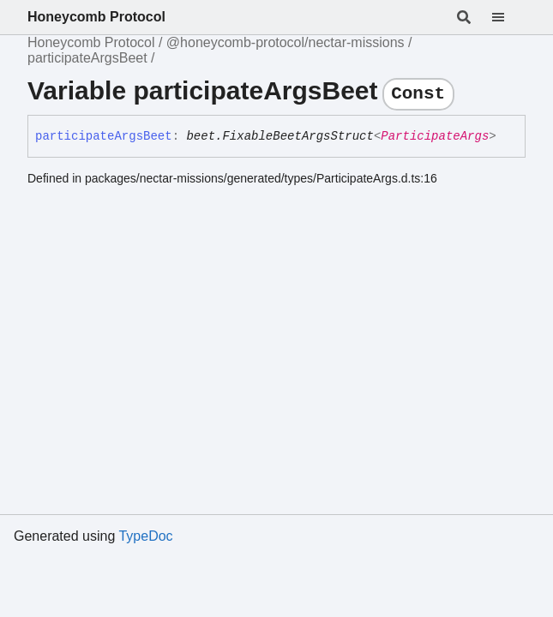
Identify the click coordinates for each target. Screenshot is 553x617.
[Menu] (508, 17)
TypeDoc (145, 536)
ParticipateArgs (435, 136)
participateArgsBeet (87, 58)
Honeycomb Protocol (96, 16)
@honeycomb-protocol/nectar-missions (285, 42)
